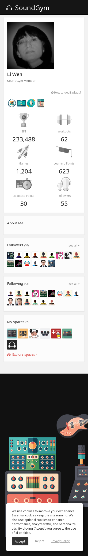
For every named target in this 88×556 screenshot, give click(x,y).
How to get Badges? (66, 92)
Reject (39, 541)
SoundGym (28, 7)
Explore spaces (22, 354)
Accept (20, 541)
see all (74, 245)
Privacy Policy (60, 541)
